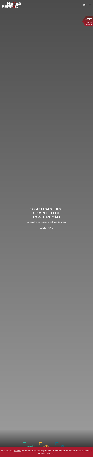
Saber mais (46, 228)
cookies (17, 450)
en (84, 5)
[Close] (53, 454)
